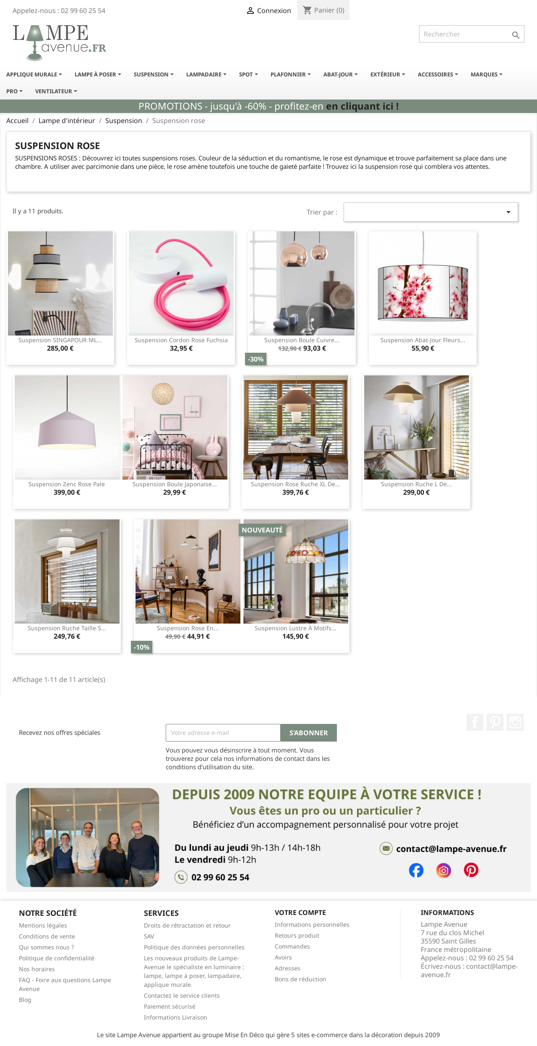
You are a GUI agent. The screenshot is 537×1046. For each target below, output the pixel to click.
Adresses (287, 968)
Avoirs (283, 957)
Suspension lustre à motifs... (295, 628)
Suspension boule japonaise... (175, 484)
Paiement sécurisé (170, 1006)
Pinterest (495, 722)
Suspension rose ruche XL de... (295, 484)
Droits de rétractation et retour (187, 925)
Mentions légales (43, 925)
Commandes (292, 946)
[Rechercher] (471, 34)
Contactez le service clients (182, 995)
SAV (149, 936)
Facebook (475, 722)
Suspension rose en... (188, 628)
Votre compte (300, 912)
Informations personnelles (312, 924)
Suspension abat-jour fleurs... (423, 340)
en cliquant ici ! (362, 106)
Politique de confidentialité (56, 958)
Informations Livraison (175, 1017)
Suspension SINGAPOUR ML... (60, 340)
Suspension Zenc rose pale (67, 484)
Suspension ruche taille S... (67, 628)
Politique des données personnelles (194, 947)
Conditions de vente (47, 936)
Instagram (515, 722)
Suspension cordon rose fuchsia (181, 340)
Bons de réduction (300, 979)
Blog (25, 1000)
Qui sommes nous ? (46, 947)
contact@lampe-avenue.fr (469, 970)
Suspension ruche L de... (416, 484)
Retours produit (297, 935)
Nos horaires (37, 969)
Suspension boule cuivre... (301, 340)
